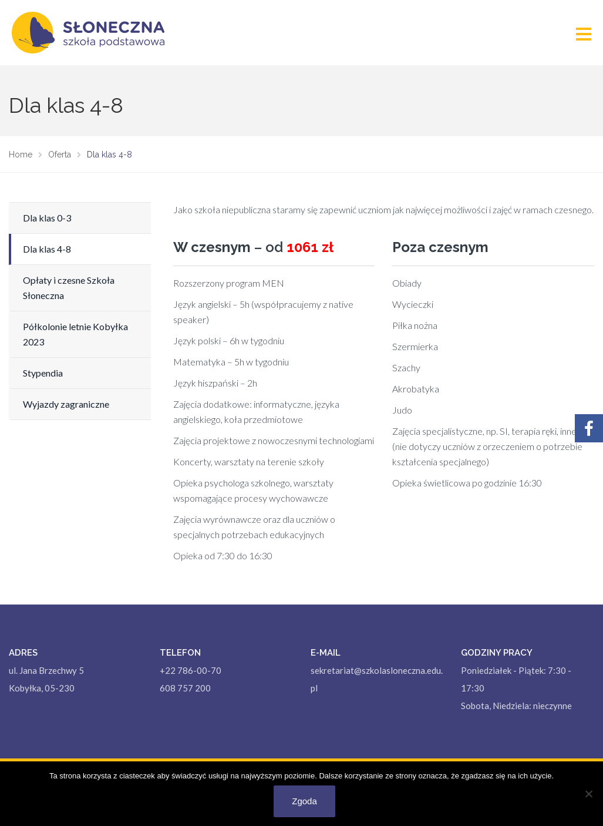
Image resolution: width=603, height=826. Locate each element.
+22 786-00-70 (190, 670)
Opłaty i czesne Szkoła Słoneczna (68, 287)
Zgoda (304, 801)
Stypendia (43, 372)
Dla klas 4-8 (47, 248)
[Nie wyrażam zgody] (588, 794)
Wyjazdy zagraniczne (66, 403)
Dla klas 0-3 (47, 217)
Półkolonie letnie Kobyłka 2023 (75, 334)
